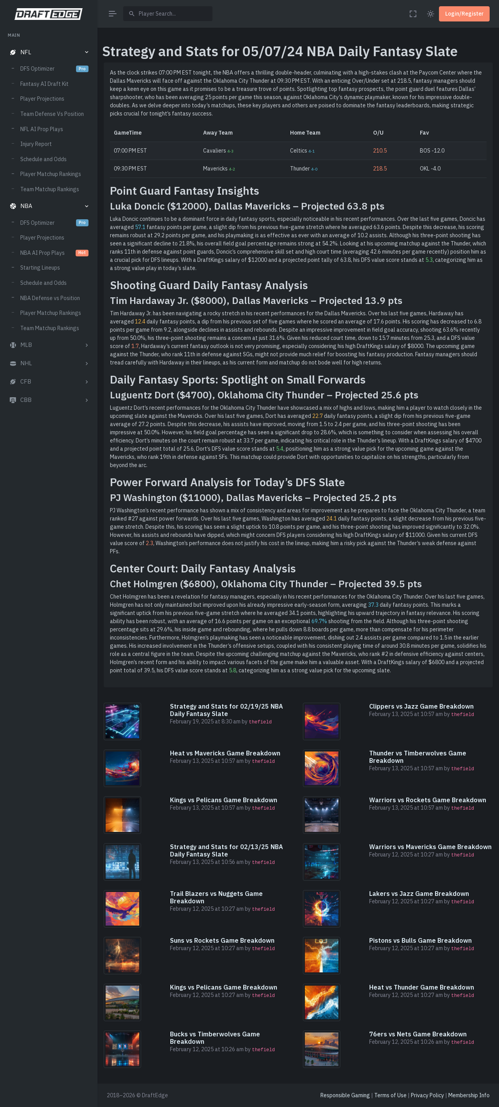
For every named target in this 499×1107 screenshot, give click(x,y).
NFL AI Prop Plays (41, 129)
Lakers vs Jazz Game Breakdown (419, 893)
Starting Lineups (40, 267)
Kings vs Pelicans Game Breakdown (223, 800)
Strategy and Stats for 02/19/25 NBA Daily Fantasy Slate (226, 710)
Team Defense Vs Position (52, 113)
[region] (48, 562)
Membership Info (469, 1095)
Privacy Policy (427, 1095)
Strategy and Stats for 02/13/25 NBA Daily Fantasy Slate (226, 850)
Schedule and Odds (43, 159)
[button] (48, 52)
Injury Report (36, 143)
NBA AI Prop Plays (54, 252)
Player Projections (42, 98)
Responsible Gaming (345, 1095)
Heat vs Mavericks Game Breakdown (225, 753)
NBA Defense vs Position (50, 298)
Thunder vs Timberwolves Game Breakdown (417, 756)
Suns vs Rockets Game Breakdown (222, 940)
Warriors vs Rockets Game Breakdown (427, 800)
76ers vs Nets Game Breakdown (418, 1034)
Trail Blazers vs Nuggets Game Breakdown (216, 897)
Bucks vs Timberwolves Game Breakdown (215, 1037)
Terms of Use (390, 1095)
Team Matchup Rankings (49, 189)
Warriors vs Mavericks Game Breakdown (430, 847)
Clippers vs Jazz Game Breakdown (421, 706)
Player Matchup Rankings (50, 174)
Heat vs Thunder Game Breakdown (421, 987)
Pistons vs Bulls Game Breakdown (420, 940)
